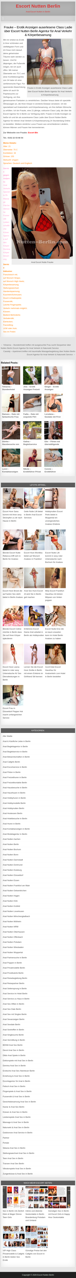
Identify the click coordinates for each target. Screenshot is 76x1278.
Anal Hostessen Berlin (12, 813)
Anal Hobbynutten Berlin (13, 808)
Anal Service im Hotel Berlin (15, 993)
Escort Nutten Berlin (38, 6)
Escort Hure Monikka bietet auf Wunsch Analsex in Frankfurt (33, 556)
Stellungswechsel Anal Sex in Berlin (18, 1153)
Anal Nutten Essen (11, 880)
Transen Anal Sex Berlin (13, 1163)
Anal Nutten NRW (10, 927)
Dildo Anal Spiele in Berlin (14, 1055)
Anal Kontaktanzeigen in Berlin (16, 829)
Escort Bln (33, 132)
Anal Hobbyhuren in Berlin (14, 798)
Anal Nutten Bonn (10, 854)
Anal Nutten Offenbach (13, 937)
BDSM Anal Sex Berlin (12, 1045)
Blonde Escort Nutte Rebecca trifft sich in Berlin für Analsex (12, 556)
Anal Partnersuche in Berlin (15, 957)
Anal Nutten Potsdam (12, 942)
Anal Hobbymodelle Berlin (14, 803)
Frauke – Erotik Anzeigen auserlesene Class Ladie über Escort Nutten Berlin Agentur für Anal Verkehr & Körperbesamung (38, 31)
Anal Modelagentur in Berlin (15, 834)
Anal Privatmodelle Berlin (14, 968)
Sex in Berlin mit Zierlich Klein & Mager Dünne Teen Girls (13, 1214)
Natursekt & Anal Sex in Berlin (16, 1127)
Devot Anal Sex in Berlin (13, 1050)
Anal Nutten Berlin (11, 844)
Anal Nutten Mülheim (12, 921)
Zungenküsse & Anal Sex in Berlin (18, 1174)
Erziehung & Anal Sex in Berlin (16, 1076)
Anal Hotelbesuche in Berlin (15, 818)
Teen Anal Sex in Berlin (13, 1158)
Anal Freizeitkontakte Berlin (15, 782)
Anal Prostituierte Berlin (13, 973)
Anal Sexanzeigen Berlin (13, 1019)
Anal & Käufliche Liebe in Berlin (16, 741)
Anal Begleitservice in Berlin (15, 752)
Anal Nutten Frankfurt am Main (16, 885)
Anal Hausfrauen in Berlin (14, 793)
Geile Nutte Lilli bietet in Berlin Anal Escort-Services (33, 514)
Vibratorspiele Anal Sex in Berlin (17, 1168)
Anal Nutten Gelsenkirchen (14, 890)
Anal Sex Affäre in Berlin (13, 1004)
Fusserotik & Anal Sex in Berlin (16, 1096)
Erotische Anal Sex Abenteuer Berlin (19, 1071)
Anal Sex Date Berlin (12, 1009)
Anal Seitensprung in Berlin (15, 988)
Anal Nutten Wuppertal (13, 952)
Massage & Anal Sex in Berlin (16, 1122)
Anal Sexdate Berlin (11, 1024)
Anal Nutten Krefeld (11, 906)
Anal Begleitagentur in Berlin (15, 746)
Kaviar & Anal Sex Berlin (13, 1107)
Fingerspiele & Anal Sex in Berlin (17, 1091)
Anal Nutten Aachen (11, 839)
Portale (6, 1143)
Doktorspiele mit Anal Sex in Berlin (18, 1060)
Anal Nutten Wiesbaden (13, 947)
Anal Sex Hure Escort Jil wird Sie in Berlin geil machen (33, 594)
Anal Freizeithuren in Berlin (15, 777)
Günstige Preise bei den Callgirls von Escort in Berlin (36, 1253)
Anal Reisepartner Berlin (13, 983)
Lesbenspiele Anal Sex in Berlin (17, 1117)
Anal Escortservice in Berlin (15, 767)
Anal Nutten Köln (10, 901)
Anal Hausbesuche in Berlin (15, 787)
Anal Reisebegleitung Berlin (15, 978)
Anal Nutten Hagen (11, 896)
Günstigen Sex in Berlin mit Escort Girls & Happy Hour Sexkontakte (59, 1214)
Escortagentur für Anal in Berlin (16, 1081)
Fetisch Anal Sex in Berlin (14, 1086)
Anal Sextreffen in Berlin (13, 1029)
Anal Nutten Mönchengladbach (16, 916)
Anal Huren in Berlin (11, 824)
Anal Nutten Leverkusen (13, 911)
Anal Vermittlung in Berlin (14, 1040)
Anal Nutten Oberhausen (14, 932)
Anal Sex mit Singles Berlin (15, 1014)
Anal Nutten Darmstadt (13, 860)
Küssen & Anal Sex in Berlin (15, 1112)
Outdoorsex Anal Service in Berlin (17, 1132)
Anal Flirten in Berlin (11, 772)
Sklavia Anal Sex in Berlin (14, 1148)
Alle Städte (7, 736)
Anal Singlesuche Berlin (13, 1035)
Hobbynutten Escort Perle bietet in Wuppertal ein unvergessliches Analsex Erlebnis (54, 517)
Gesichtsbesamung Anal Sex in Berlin (19, 1102)
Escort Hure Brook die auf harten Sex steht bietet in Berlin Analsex (13, 594)
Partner (6, 1138)
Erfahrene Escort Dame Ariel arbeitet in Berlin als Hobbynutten (34, 632)
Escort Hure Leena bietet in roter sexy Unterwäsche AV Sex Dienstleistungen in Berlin (12, 673)
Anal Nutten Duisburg (12, 870)
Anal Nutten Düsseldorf (13, 875)
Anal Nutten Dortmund (12, 865)
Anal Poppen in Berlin (12, 963)
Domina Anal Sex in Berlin (14, 1065)
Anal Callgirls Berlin (11, 762)
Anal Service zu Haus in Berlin (16, 999)
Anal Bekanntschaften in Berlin (16, 757)
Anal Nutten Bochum (12, 849)
